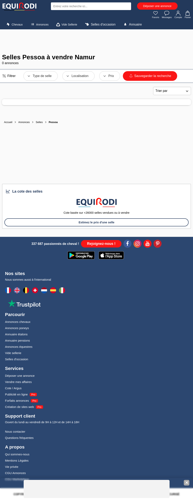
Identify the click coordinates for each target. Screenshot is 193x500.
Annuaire (132, 25)
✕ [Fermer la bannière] (186, 482)
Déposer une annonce (157, 6)
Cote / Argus (13, 389)
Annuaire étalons (16, 335)
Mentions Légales (17, 461)
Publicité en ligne (16, 395)
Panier (187, 15)
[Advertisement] (97, 42)
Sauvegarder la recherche (150, 76)
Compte (177, 15)
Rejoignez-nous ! (101, 244)
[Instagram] (137, 245)
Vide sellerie (13, 353)
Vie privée (11, 467)
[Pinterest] (158, 245)
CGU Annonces (15, 473)
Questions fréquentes (19, 438)
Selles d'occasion (100, 25)
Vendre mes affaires (18, 382)
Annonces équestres (18, 347)
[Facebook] (127, 245)
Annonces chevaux (17, 322)
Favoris (153, 15)
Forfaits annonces (17, 401)
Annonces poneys (17, 329)
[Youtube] (147, 245)
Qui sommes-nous (17, 455)
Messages (164, 15)
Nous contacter (15, 432)
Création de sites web (19, 407)
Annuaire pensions (17, 341)
